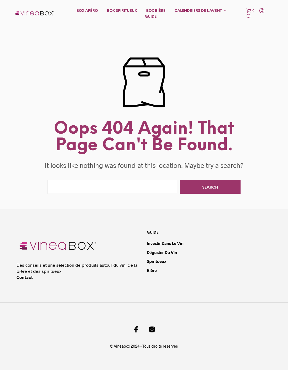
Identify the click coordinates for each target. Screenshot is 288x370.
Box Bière (156, 11)
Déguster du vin (162, 252)
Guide (151, 16)
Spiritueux (156, 261)
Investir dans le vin (165, 243)
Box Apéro (87, 11)
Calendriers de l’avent (198, 11)
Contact (25, 277)
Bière (152, 270)
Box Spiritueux (122, 11)
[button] (250, 11)
